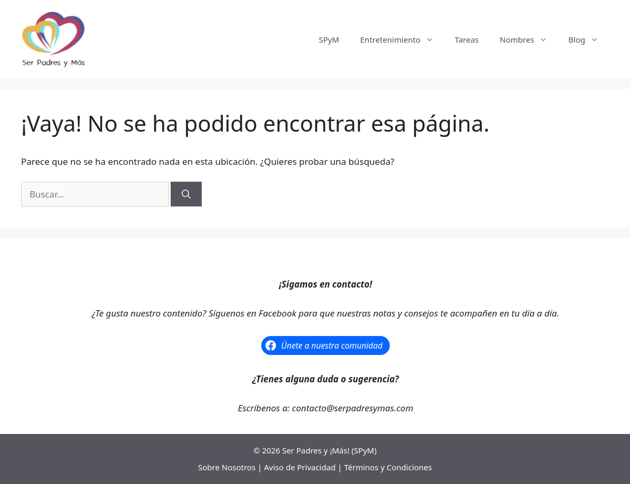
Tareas (467, 39)
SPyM (329, 39)
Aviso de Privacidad (300, 467)
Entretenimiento (402, 39)
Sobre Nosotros (226, 467)
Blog (588, 39)
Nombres (529, 39)
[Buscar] (186, 194)
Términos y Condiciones (388, 467)
